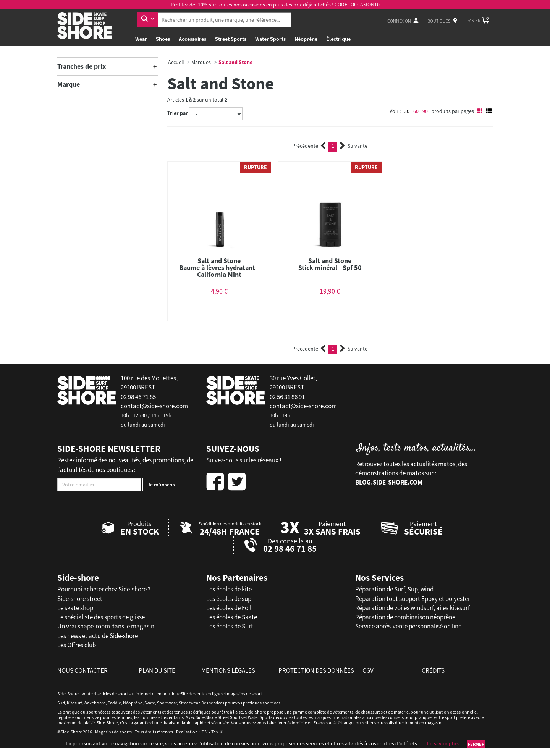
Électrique (338, 39)
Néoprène (305, 39)
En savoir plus (443, 743)
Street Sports (230, 39)
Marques (201, 62)
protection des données (316, 670)
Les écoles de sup (228, 599)
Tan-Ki (217, 732)
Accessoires (192, 39)
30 (406, 111)
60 (416, 111)
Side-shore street (79, 599)
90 (425, 111)
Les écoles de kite (229, 589)
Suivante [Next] (353, 146)
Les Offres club (76, 645)
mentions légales (228, 670)
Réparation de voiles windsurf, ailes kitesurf (412, 608)
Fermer (476, 744)
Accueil (176, 62)
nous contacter (82, 670)
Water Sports (270, 39)
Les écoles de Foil (228, 608)
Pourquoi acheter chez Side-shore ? (103, 589)
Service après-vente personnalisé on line (408, 626)
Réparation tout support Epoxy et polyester (412, 599)
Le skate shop (75, 608)
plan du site (157, 670)
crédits (433, 670)
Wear (141, 39)
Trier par (177, 113)
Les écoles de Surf (229, 626)
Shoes (163, 39)
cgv (368, 670)
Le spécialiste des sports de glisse (101, 617)
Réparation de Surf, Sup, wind (394, 589)
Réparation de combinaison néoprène (405, 617)
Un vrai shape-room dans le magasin (105, 626)
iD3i (204, 732)
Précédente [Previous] (309, 146)
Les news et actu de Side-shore (97, 636)
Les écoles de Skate (231, 617)
